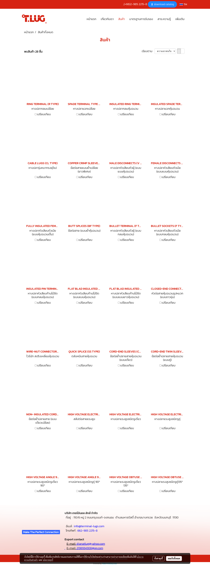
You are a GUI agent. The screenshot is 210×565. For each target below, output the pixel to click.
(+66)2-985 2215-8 (135, 4)
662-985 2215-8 (87, 530)
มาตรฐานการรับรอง (141, 19)
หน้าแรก (91, 19)
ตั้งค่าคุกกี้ (158, 558)
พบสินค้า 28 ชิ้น (33, 51)
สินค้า (121, 19)
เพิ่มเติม (179, 19)
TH (183, 4)
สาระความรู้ (164, 19)
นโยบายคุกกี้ (48, 560)
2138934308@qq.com (89, 548)
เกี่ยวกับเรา (107, 19)
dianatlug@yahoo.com (91, 543)
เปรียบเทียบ (44, 114)
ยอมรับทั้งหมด (174, 558)
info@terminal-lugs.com (89, 526)
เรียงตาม (148, 51)
